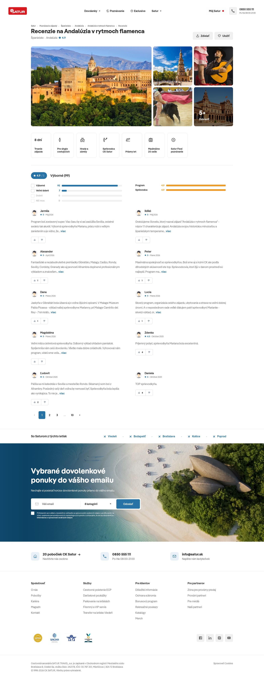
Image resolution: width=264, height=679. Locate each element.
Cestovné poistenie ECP (97, 589)
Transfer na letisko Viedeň (98, 612)
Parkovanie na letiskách (96, 601)
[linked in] (210, 638)
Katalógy (140, 612)
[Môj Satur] (216, 11)
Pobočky (36, 595)
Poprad (219, 436)
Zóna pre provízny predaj (202, 589)
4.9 (62, 37)
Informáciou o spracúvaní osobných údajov (55, 517)
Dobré (39, 195)
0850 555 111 (121, 554)
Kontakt (35, 612)
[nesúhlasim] (42, 240)
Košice (194, 436)
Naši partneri (195, 607)
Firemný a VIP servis (94, 607)
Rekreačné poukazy (146, 607)
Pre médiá (193, 601)
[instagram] (219, 638)
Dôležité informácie (146, 589)
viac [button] (63, 231)
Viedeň (110, 436)
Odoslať (128, 504)
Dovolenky (92, 11)
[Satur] (18, 11)
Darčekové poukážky (95, 595)
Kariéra (35, 601)
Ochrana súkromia (145, 595)
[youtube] (229, 638)
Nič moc (40, 200)
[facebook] (200, 638)
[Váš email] (55, 504)
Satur (156, 11)
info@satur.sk (192, 554)
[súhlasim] (34, 240)
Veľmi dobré (42, 190)
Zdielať (202, 36)
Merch (139, 618)
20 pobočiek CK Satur (61, 554)
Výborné (40, 185)
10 (72, 415)
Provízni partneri (197, 595)
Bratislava (166, 436)
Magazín (36, 607)
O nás (34, 589)
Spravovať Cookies (223, 663)
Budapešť (137, 436)
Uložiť (223, 36)
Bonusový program (146, 601)
